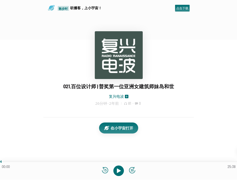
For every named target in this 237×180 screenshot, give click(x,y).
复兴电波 (116, 96)
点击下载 (182, 8)
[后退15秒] (105, 170)
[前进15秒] (132, 170)
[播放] (118, 171)
